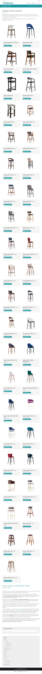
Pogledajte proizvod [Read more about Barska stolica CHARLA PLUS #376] (7, 364)
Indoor (9, 70)
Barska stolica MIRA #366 (28, 122)
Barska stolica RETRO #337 (29, 307)
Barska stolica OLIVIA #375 (10, 496)
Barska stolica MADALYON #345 (30, 254)
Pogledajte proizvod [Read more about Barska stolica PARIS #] (27, 45)
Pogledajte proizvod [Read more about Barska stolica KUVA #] (7, 98)
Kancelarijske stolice (8, 649)
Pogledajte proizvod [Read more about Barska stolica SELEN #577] (7, 473)
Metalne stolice (9, 645)
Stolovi (5, 658)
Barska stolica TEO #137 (28, 523)
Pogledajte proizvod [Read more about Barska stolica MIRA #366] (27, 125)
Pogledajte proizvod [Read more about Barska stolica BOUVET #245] (27, 151)
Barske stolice (6, 70)
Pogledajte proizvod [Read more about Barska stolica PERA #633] (27, 178)
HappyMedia (20, 669)
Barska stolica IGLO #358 (28, 227)
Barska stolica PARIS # (28, 42)
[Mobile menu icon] (39, 3)
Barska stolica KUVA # (9, 95)
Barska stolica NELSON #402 (29, 416)
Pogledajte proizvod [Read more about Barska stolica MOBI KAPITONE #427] (27, 392)
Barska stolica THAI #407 (9, 443)
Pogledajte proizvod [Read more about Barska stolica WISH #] (7, 72)
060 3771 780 (29, 3)
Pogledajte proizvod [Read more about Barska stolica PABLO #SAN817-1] (7, 45)
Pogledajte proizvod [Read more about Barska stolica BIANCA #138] (7, 257)
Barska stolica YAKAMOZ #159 (10, 307)
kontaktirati (5, 621)
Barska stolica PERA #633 (28, 174)
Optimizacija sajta (25, 669)
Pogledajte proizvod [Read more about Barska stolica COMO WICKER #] (27, 72)
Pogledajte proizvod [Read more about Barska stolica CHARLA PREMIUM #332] (27, 364)
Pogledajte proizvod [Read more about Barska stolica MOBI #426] (7, 391)
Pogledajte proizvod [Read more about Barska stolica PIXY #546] (27, 204)
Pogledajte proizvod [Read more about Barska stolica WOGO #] (27, 98)
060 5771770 (33, 3)
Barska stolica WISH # (9, 69)
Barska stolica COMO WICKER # (30, 69)
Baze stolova (8, 662)
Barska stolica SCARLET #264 (29, 496)
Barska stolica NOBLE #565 (10, 174)
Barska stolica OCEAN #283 (29, 280)
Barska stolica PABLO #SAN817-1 (11, 42)
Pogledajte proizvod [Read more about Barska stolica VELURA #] (7, 125)
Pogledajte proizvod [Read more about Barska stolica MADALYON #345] (27, 257)
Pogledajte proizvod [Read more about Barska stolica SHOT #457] (27, 554)
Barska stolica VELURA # (9, 122)
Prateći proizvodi (7, 664)
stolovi (9, 591)
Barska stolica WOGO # (28, 95)
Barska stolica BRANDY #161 (10, 333)
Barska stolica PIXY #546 (28, 201)
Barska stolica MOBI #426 (9, 388)
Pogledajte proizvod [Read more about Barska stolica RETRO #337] (27, 310)
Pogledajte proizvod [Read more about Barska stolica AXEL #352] (7, 554)
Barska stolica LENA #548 (9, 280)
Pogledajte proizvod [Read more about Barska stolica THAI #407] (7, 447)
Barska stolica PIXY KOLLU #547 (11, 227)
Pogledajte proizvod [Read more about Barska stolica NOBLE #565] (7, 178)
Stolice (6, 641)
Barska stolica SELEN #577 (10, 470)
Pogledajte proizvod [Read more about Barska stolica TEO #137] (27, 526)
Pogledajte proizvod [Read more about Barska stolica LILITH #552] (27, 447)
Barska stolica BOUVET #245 (29, 148)
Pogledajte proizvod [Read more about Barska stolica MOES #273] (7, 151)
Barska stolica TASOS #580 (29, 470)
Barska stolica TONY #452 (9, 201)
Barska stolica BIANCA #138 (10, 254)
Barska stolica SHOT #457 (29, 551)
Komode (6, 656)
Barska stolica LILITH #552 (29, 443)
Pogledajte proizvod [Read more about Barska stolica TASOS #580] (27, 473)
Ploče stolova (8, 660)
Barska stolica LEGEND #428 (10, 577)
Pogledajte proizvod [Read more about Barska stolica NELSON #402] (27, 419)
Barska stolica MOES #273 (10, 148)
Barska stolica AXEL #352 (9, 551)
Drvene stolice (9, 643)
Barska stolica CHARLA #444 (29, 333)
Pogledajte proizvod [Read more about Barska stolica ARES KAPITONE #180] (7, 420)
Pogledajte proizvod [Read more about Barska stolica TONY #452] (7, 204)
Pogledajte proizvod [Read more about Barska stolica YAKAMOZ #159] (7, 310)
